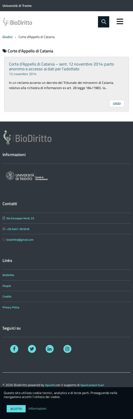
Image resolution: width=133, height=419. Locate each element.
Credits (7, 296)
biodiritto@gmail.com (20, 239)
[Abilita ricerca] (103, 21)
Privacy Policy (11, 307)
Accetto (16, 409)
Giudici (8, 36)
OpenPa (50, 385)
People (7, 286)
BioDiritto (8, 275)
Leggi (117, 103)
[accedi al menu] (120, 21)
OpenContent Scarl (92, 385)
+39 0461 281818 (17, 229)
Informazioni (38, 408)
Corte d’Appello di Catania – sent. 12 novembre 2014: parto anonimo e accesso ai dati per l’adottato (61, 68)
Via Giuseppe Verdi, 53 (20, 218)
